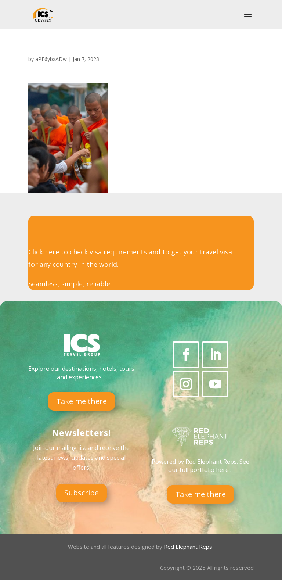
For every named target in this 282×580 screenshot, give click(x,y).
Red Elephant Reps (189, 546)
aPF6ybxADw (51, 59)
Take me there (81, 401)
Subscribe (81, 493)
